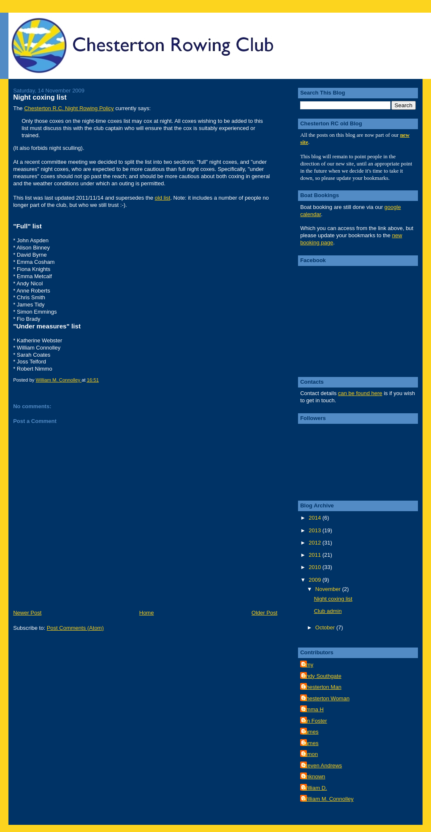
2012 (316, 542)
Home (146, 613)
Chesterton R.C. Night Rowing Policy (69, 108)
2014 (316, 518)
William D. (314, 788)
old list (163, 198)
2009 (316, 580)
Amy (307, 664)
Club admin (328, 611)
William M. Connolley (327, 799)
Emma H (313, 709)
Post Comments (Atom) (75, 628)
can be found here (360, 393)
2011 (316, 555)
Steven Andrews (322, 765)
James (310, 732)
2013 (316, 530)
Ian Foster (314, 721)
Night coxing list (333, 599)
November (328, 589)
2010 (316, 567)
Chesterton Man (322, 687)
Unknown (313, 776)
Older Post (264, 613)
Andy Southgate (322, 676)
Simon (310, 754)
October (325, 627)
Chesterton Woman (326, 698)
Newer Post (27, 613)
